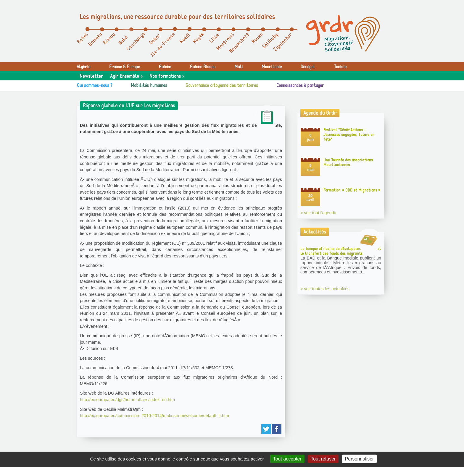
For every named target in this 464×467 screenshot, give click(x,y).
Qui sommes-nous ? (94, 85)
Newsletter (91, 76)
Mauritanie (272, 67)
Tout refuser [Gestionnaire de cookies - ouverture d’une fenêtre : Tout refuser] (323, 458)
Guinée (165, 67)
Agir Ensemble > (126, 76)
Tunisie (340, 67)
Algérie (83, 67)
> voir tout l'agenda (318, 212)
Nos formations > (166, 76)
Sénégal (308, 67)
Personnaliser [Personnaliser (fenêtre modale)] (359, 458)
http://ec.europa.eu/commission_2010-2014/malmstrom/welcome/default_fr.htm (154, 415)
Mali (238, 67)
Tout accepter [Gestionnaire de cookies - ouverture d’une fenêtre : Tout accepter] (287, 458)
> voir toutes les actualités (324, 288)
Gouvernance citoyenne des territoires (222, 85)
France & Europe (124, 67)
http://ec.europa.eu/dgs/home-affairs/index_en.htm (127, 399)
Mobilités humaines (149, 85)
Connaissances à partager (300, 85)
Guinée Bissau (202, 67)
